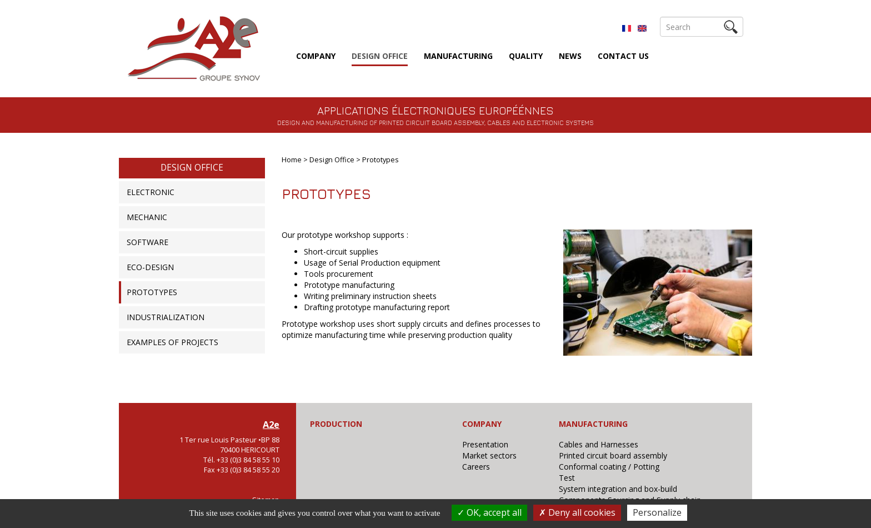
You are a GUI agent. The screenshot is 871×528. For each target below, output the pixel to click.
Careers (476, 466)
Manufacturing (458, 56)
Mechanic (147, 217)
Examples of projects (172, 342)
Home (292, 160)
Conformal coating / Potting (609, 466)
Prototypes (152, 292)
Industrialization (165, 317)
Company (316, 56)
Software (147, 242)
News (570, 56)
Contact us (623, 56)
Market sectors (489, 455)
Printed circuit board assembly (613, 455)
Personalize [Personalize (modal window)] (657, 512)
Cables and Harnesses (598, 444)
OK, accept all (489, 512)
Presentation (485, 444)
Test (567, 477)
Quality (526, 56)
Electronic (150, 192)
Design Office (380, 56)
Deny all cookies (577, 512)
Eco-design (150, 267)
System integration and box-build (618, 489)
